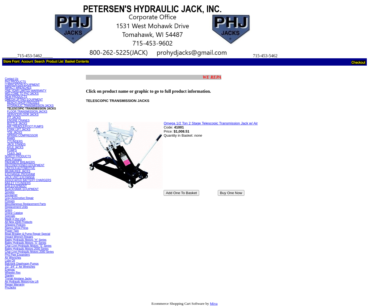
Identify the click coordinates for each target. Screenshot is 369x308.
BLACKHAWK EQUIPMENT (22, 189)
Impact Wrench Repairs (19, 236)
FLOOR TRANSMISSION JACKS (27, 111)
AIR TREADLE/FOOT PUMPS (25, 126)
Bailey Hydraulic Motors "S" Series (25, 242)
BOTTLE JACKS (17, 123)
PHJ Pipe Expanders (17, 254)
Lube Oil (10, 260)
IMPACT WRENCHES (18, 87)
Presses (10, 201)
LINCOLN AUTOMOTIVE (20, 168)
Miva (214, 303)
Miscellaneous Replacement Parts (25, 204)
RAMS (11, 138)
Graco (8, 209)
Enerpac (10, 269)
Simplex (10, 192)
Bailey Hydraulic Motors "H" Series (25, 239)
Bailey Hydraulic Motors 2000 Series (26, 248)
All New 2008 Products (18, 221)
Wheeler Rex (13, 272)
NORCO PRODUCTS (18, 156)
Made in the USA (15, 218)
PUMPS (12, 150)
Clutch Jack (14, 153)
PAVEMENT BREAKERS (20, 162)
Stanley (9, 275)
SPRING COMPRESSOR (22, 135)
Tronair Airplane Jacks (18, 278)
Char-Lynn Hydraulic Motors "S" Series (28, 245)
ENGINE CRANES (18, 120)
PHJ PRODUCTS (15, 81)
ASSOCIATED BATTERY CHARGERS (28, 180)
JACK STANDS (16, 144)
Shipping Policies (15, 224)
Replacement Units (16, 207)
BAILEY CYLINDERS (18, 183)
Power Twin (12, 230)
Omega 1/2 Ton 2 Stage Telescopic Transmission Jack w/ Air (211, 123)
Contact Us (11, 78)
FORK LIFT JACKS (18, 129)
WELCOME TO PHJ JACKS (22, 93)
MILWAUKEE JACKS (17, 171)
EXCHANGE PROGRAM (20, 174)
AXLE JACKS (15, 147)
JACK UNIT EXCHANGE (20, 177)
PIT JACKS (14, 117)
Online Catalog (14, 212)
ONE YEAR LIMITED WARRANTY (25, 90)
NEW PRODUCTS (16, 96)
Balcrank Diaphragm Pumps (22, 263)
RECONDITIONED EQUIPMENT (24, 165)
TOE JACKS (14, 132)
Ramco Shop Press (16, 227)
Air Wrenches (13, 257)
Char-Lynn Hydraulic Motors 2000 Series (29, 251)
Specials (10, 215)
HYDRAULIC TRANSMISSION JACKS (30, 105)
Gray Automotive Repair (19, 198)
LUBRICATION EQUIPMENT (22, 84)
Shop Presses (13, 159)
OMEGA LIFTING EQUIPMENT (24, 99)
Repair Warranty (14, 284)
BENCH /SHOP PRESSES (23, 102)
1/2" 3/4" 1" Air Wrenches (20, 266)
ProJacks (10, 287)
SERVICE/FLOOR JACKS (22, 114)
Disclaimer (11, 195)
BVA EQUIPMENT (16, 186)
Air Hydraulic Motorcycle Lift (21, 281)
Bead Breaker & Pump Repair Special (27, 233)
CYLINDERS (14, 141)
